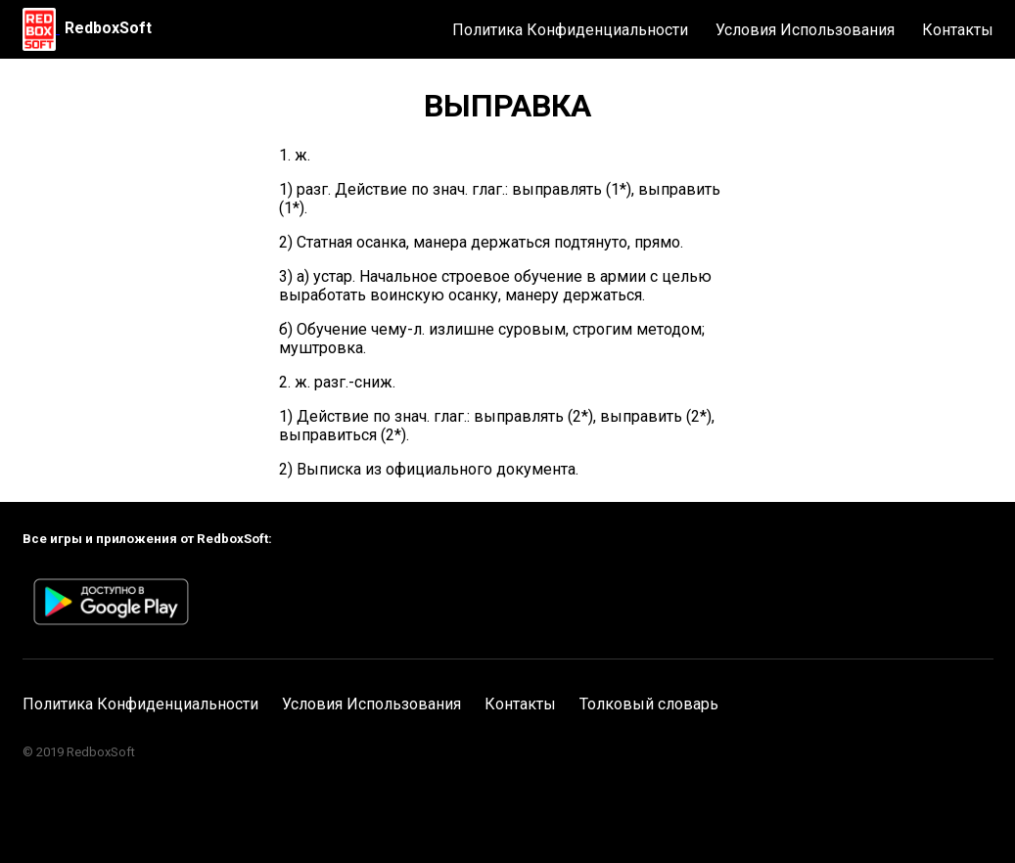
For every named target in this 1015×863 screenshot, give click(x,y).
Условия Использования (805, 30)
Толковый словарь (648, 704)
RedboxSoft (108, 28)
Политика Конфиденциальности (570, 30)
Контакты (957, 30)
